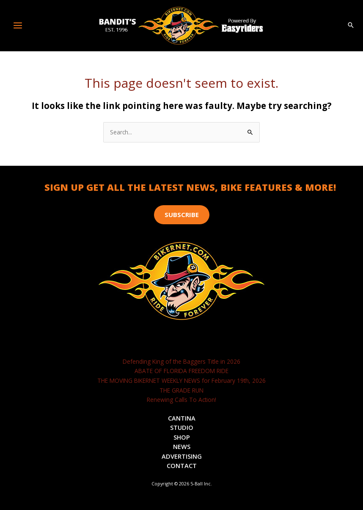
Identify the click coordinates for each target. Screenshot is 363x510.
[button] (351, 25)
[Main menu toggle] (18, 25)
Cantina (181, 418)
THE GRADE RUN (182, 390)
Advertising (182, 456)
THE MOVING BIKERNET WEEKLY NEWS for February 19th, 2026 (181, 380)
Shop (181, 437)
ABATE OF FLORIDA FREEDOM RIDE (181, 371)
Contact (182, 465)
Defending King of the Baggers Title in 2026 (181, 361)
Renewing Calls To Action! (181, 400)
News (181, 446)
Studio (181, 427)
